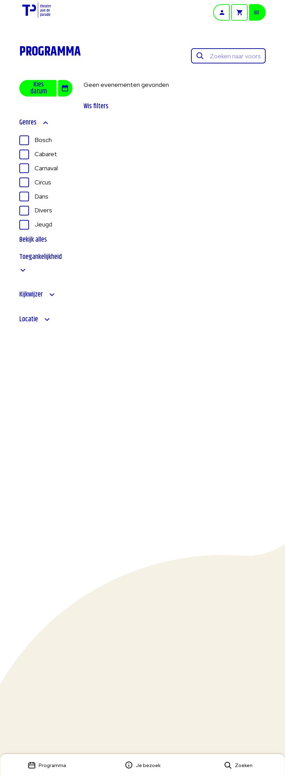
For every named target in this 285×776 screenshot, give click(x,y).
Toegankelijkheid (40, 263)
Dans (41, 196)
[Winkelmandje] (239, 12)
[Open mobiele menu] (257, 12)
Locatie (34, 319)
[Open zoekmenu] (238, 765)
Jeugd (43, 224)
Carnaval (46, 168)
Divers (43, 210)
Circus (43, 182)
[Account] (221, 12)
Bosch (43, 140)
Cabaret (46, 154)
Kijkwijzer (37, 295)
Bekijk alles (33, 240)
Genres (34, 123)
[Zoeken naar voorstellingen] (235, 56)
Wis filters (96, 106)
